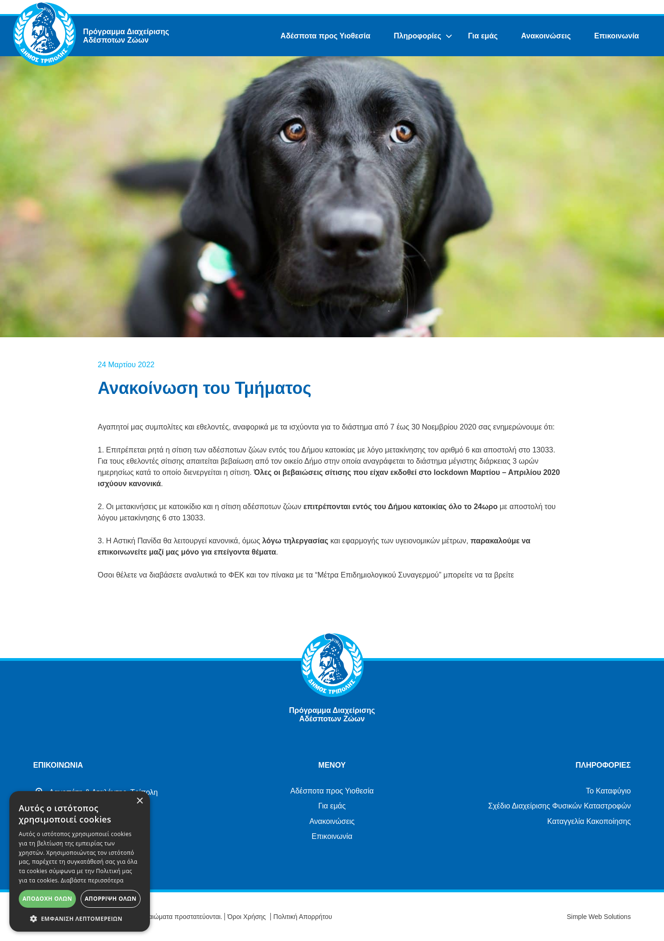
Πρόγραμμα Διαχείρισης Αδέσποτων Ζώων (126, 36)
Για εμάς (483, 36)
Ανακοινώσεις (546, 36)
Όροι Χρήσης (246, 916)
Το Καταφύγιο (608, 791)
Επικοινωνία (616, 36)
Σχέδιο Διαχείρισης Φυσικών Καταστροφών (559, 806)
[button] (80, 918)
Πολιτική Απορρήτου (302, 916)
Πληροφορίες (417, 36)
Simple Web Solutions (599, 916)
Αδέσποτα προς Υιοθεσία (326, 36)
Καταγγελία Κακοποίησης (589, 821)
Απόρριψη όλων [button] (110, 899)
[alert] (79, 861)
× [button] (139, 801)
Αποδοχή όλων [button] (47, 899)
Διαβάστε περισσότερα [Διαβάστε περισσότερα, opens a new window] (92, 880)
